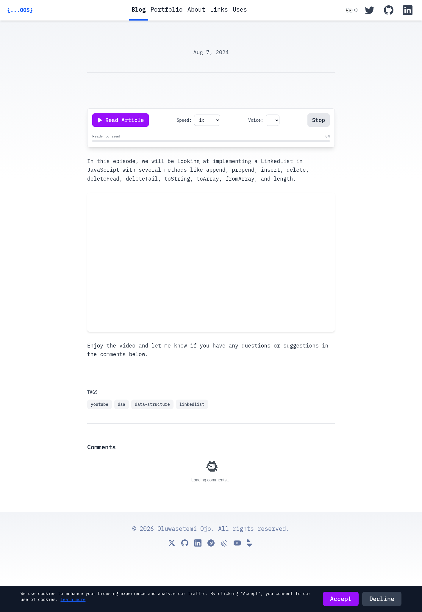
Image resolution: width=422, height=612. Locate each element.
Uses (240, 9)
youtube (99, 404)
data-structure (152, 404)
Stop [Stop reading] (318, 120)
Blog (139, 9)
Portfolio (167, 9)
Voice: (255, 120)
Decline (381, 599)
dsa (121, 404)
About (196, 9)
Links (219, 9)
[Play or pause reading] (120, 120)
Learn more (72, 599)
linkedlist (191, 404)
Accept (340, 599)
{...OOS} (20, 10)
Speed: (184, 120)
